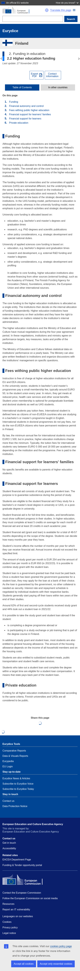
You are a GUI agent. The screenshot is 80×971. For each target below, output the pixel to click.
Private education (18, 122)
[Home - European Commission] (23, 10)
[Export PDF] (36, 75)
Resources (8, 904)
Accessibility (9, 848)
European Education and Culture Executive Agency (32, 824)
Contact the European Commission (21, 892)
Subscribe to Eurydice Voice (17, 783)
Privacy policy (10, 927)
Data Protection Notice (14, 806)
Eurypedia (8, 761)
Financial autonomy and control (26, 106)
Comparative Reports (14, 750)
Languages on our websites (17, 916)
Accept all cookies (24, 963)
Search (71, 19)
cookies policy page (61, 946)
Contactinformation (52, 75)
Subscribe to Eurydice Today (18, 789)
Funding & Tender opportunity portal (22, 865)
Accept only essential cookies (56, 963)
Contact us (8, 801)
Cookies (6, 922)
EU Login (7, 766)
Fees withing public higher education (29, 110)
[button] (74, 10)
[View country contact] (53, 75)
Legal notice (9, 933)
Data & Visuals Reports (15, 756)
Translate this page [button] (60, 10)
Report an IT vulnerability (16, 909)
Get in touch (9, 842)
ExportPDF (34, 75)
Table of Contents (22, 87)
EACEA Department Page (16, 859)
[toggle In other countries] (58, 87)
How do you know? (67, 2)
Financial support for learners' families (30, 114)
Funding (13, 102)
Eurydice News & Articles (16, 778)
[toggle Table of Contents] (22, 87)
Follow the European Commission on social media (30, 898)
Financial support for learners (25, 118)
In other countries (58, 87)
